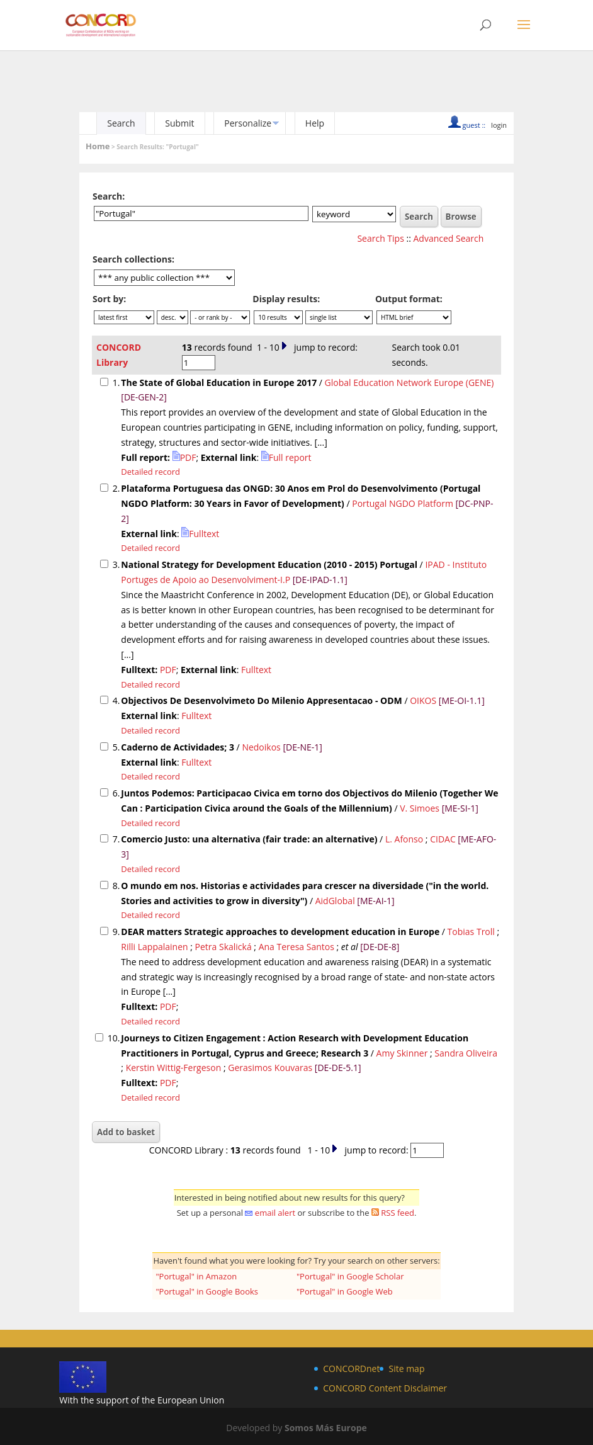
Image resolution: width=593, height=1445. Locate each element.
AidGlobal (335, 901)
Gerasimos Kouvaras (270, 1068)
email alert (275, 1212)
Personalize (247, 123)
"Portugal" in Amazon (196, 1276)
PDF (184, 457)
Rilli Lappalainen (154, 947)
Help (314, 123)
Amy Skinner (402, 1053)
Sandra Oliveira (465, 1053)
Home (98, 146)
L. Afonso (404, 839)
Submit (179, 123)
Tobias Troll (471, 932)
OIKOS (423, 700)
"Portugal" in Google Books (206, 1291)
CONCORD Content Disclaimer (385, 1388)
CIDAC (443, 839)
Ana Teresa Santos (296, 947)
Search (121, 123)
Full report (286, 457)
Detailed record (150, 471)
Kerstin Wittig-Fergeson (174, 1068)
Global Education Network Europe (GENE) (409, 382)
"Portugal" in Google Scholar (350, 1276)
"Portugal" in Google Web (344, 1291)
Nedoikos (261, 747)
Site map (406, 1368)
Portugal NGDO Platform (402, 503)
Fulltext (200, 534)
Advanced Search (449, 238)
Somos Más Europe (326, 1428)
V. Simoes (419, 808)
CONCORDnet (351, 1368)
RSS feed (397, 1212)
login (499, 125)
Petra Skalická (223, 947)
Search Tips (380, 238)
